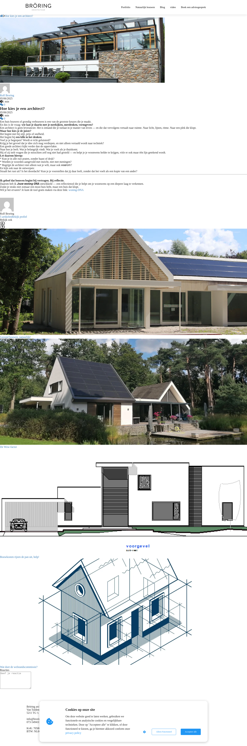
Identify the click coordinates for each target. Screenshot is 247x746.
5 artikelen (6, 216)
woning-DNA (76, 189)
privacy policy (73, 732)
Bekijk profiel (19, 216)
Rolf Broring (7, 95)
